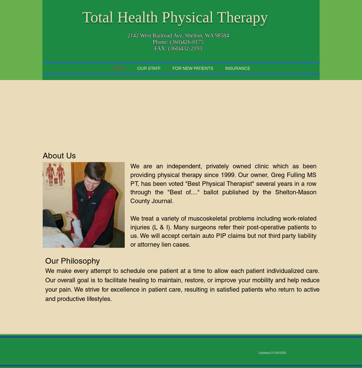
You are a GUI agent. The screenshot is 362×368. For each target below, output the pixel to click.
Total (97, 17)
